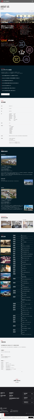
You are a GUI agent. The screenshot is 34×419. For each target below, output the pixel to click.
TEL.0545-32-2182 (5, 411)
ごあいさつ (2, 413)
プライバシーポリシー (29, 413)
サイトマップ (32, 413)
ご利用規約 (26, 413)
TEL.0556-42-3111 (15, 411)
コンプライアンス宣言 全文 (6, 94)
